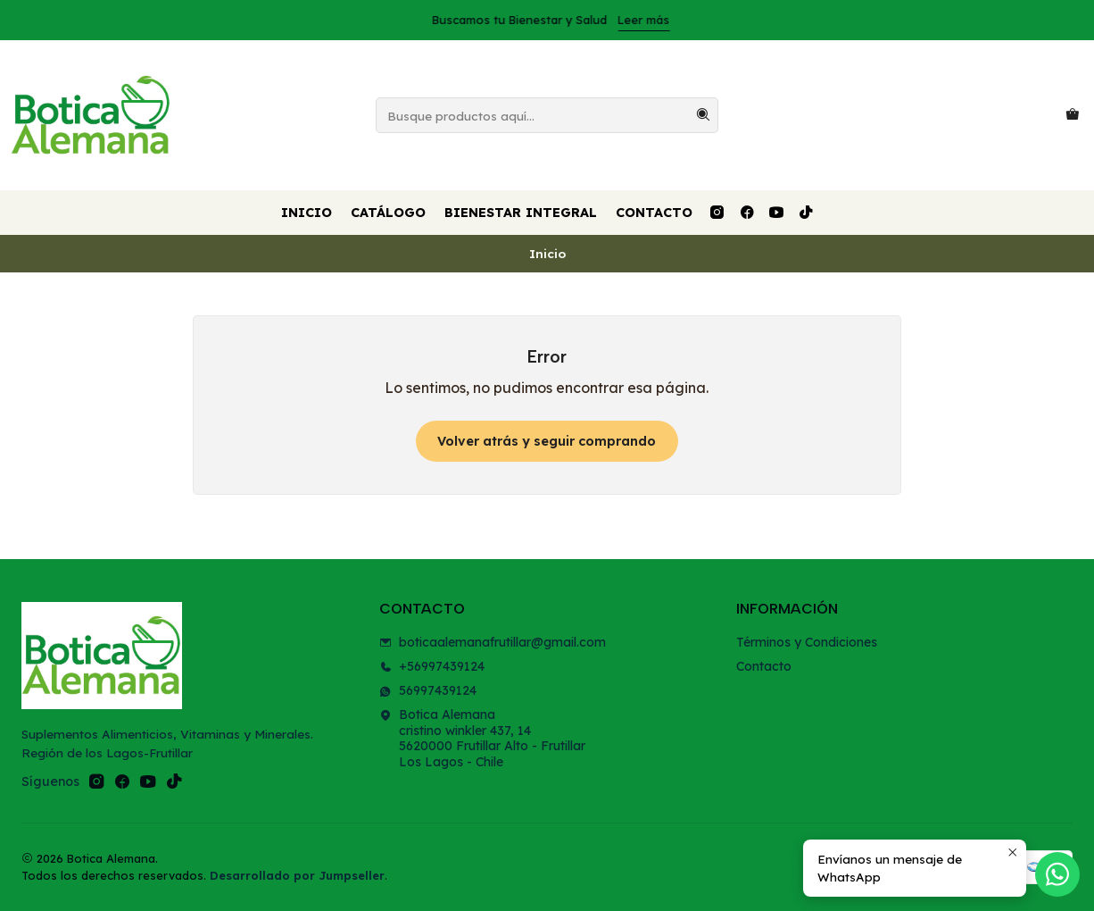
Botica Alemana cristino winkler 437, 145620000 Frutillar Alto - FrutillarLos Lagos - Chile (482, 738)
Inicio (306, 213)
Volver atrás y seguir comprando (546, 441)
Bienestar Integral (520, 213)
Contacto (654, 213)
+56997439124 (432, 666)
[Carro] (1072, 115)
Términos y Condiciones (806, 642)
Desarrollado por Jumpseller (297, 875)
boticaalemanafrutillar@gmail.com (492, 642)
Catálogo (388, 213)
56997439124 (428, 690)
